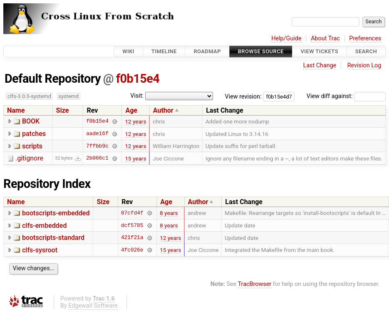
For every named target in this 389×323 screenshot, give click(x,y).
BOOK (31, 121)
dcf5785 (132, 225)
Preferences (365, 38)
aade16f (97, 134)
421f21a (132, 238)
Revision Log (364, 65)
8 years (169, 213)
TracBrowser (255, 284)
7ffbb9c (97, 146)
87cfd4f (132, 213)
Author (163, 110)
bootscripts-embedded (55, 213)
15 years (135, 158)
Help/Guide (286, 38)
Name (16, 110)
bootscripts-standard (53, 238)
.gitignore (29, 158)
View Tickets (319, 51)
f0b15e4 (138, 79)
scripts (32, 146)
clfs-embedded (44, 225)
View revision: (243, 96)
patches (34, 134)
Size (62, 110)
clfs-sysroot (39, 250)
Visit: (137, 95)
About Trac (325, 38)
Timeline (164, 51)
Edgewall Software (93, 305)
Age (131, 110)
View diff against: (346, 96)
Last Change (319, 65)
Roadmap (207, 51)
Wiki (128, 51)
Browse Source (261, 51)
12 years (135, 121)
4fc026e (132, 250)
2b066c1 (97, 158)
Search (366, 51)
